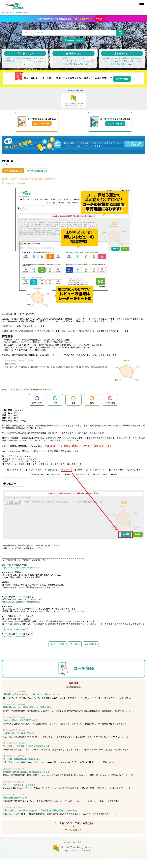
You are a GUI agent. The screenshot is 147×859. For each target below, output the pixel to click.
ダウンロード (40, 123)
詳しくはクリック (83, 19)
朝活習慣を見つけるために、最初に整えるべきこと (26, 771)
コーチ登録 (83, 668)
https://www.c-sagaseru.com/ (15, 628)
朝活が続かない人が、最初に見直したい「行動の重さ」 (28, 706)
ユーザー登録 (122, 78)
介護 (82, 65)
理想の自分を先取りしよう (15, 797)
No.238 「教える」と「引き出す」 (19, 784)
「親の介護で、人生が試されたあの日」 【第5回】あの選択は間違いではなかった (40, 810)
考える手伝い (124, 59)
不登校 (74, 65)
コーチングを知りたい (113, 62)
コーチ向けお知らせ (13, 170)
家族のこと (74, 54)
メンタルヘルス (84, 62)
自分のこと (122, 54)
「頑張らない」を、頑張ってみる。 (19, 732)
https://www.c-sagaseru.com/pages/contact (21, 600)
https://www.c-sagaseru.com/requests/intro (21, 566)
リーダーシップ (22, 62)
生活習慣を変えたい (120, 65)
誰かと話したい (132, 62)
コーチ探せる (15, 6)
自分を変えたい (109, 59)
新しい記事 (57, 643)
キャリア (38, 59)
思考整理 (27, 59)
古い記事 (90, 643)
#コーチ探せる (73, 686)
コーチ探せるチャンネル (73, 610)
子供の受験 (64, 65)
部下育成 (8, 62)
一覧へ (76, 643)
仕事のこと (26, 54)
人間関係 (136, 59)
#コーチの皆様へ (73, 829)
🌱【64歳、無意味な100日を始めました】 (22, 758)
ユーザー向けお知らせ (37, 170)
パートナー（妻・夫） (64, 62)
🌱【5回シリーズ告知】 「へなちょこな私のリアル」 (27, 745)
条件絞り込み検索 (75, 40)
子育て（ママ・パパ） (73, 59)
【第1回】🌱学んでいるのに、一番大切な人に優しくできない (31, 694)
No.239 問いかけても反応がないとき (20, 719)
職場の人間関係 (14, 59)
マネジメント (37, 62)
